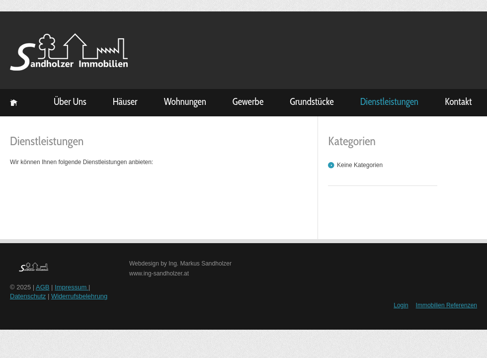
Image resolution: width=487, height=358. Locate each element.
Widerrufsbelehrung (79, 296)
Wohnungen (185, 101)
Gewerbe (248, 101)
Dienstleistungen (389, 101)
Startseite (13, 102)
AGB (42, 287)
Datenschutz (28, 296)
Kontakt (458, 101)
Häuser (125, 101)
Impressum (71, 287)
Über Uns (70, 101)
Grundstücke (311, 101)
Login (401, 305)
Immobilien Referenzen (446, 305)
